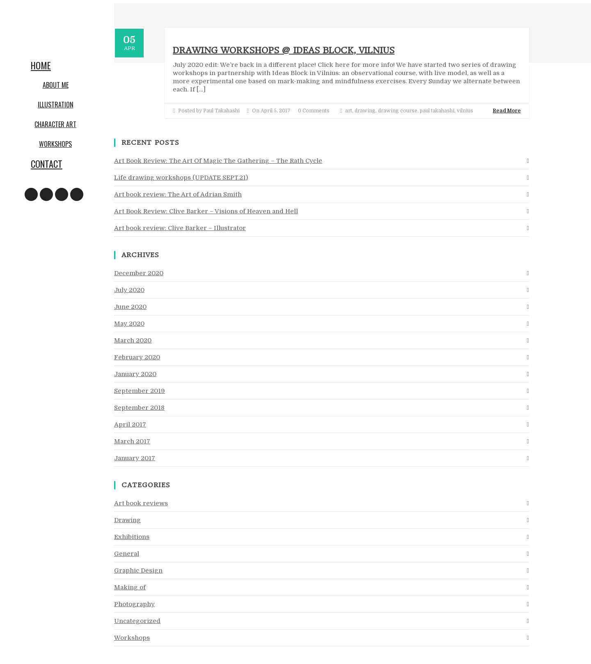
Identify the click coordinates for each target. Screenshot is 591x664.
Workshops (55, 144)
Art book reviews (141, 503)
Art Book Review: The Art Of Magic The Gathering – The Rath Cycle (218, 160)
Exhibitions (131, 537)
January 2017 (134, 458)
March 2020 (132, 340)
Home (41, 65)
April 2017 (130, 424)
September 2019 (139, 391)
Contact (46, 164)
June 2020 (130, 306)
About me (56, 85)
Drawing (127, 520)
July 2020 (129, 290)
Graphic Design (138, 570)
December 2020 (138, 273)
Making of (130, 587)
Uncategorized (137, 621)
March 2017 (132, 441)
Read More (507, 111)
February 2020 (137, 357)
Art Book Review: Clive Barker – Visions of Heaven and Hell (206, 211)
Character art (55, 124)
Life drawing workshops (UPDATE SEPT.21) (181, 177)
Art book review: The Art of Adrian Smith (178, 194)
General (126, 553)
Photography (134, 604)
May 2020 (129, 323)
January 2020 (135, 374)
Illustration (55, 105)
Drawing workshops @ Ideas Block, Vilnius (283, 50)
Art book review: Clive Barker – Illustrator (180, 228)
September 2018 (139, 407)
